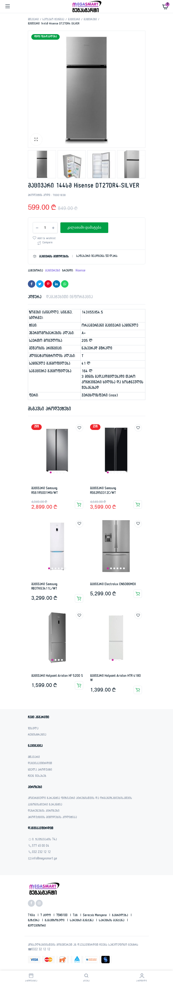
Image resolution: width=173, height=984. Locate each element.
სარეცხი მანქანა (82, 920)
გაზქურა (34, 920)
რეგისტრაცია (37, 735)
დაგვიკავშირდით (40, 764)
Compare (47, 243)
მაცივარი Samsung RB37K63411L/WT (44, 587)
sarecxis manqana (95, 915)
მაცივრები (90, 20)
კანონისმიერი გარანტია (45, 805)
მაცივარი (74, 20)
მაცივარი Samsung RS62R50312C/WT (103, 491)
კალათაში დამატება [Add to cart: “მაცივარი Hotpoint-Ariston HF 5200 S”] (79, 685)
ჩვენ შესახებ (37, 776)
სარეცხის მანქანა (112, 920)
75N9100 (62, 915)
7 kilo (32, 915)
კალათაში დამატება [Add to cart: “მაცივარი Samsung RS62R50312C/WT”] (138, 504)
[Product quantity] (45, 227)
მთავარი (33, 20)
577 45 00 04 (40, 846)
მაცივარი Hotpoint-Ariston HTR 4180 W (115, 678)
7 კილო (46, 915)
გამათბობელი (55, 920)
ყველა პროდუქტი (40, 770)
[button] (36, 139)
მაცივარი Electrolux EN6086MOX (113, 584)
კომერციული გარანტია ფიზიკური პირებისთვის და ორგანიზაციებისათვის (80, 798)
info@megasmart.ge (44, 859)
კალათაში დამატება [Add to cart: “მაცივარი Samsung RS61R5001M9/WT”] (79, 504)
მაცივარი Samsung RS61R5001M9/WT (44, 491)
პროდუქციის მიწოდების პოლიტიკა (52, 818)
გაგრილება (120, 915)
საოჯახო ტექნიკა (53, 20)
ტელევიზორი (37, 926)
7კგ (76, 915)
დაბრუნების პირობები (43, 811)
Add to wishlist (46, 239)
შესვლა (33, 729)
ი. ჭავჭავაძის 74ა (44, 840)
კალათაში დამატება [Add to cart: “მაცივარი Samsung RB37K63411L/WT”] (79, 598)
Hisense (80, 271)
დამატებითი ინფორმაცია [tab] (69, 298)
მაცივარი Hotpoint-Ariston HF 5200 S (57, 676)
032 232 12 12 (41, 852)
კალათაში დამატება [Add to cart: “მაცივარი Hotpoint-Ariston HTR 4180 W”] (138, 690)
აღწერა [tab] (35, 298)
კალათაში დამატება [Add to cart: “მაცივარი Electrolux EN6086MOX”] (138, 593)
